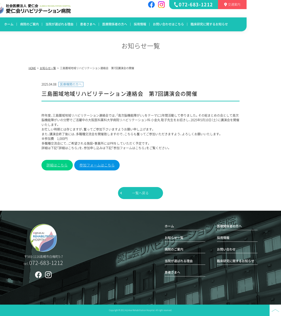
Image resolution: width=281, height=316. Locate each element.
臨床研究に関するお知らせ (233, 24)
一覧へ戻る (140, 193)
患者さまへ (112, 24)
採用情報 (164, 24)
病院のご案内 (54, 24)
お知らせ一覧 (48, 68)
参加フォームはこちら (97, 165)
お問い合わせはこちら (192, 24)
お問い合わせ (226, 249)
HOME (32, 68)
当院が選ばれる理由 (84, 24)
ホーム (33, 24)
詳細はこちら (57, 165)
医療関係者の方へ (139, 24)
